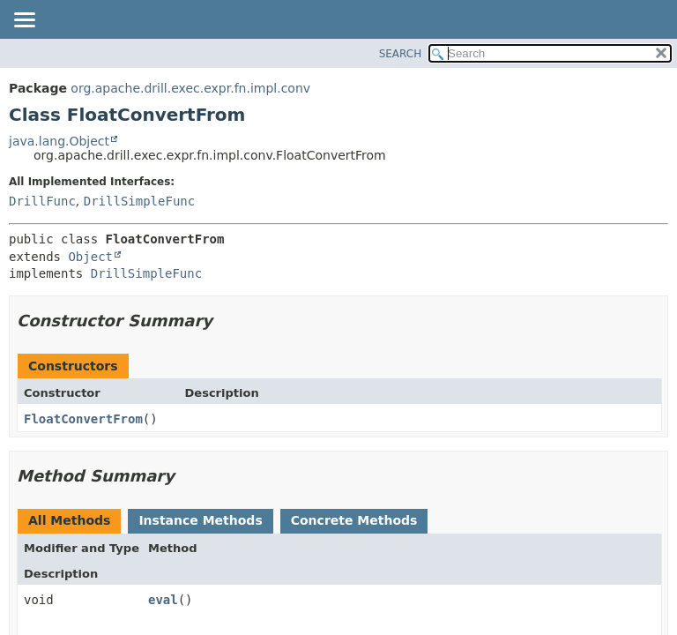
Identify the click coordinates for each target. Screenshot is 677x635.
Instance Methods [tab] (200, 520)
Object (90, 257)
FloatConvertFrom (83, 419)
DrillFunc (42, 201)
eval (163, 600)
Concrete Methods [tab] (354, 520)
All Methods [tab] (69, 520)
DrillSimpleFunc (139, 201)
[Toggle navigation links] (24, 21)
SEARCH (400, 54)
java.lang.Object (59, 141)
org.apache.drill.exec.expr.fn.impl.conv (190, 88)
